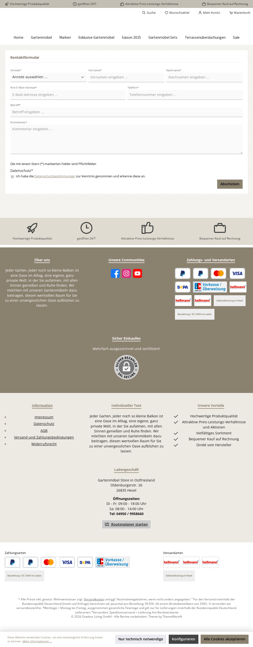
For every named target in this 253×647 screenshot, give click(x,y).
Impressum (44, 417)
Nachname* (173, 89)
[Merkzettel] (176, 13)
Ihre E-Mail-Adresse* (23, 106)
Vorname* (95, 89)
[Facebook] (115, 273)
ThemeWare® (172, 617)
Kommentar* (18, 141)
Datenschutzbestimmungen (54, 195)
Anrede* (15, 89)
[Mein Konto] (209, 13)
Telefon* (133, 106)
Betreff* (15, 124)
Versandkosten (94, 599)
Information (42, 405)
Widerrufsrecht (44, 444)
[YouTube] (137, 273)
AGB (44, 430)
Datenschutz (44, 424)
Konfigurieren (183, 639)
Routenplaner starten (126, 524)
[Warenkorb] (238, 13)
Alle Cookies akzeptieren (224, 639)
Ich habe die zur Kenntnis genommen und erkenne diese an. (81, 195)
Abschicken (229, 203)
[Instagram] (126, 273)
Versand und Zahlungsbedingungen (44, 437)
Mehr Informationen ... (37, 641)
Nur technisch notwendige (140, 639)
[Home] (18, 56)
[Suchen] (149, 13)
